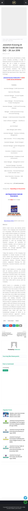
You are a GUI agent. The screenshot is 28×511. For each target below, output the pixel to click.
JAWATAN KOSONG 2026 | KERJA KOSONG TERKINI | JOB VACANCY (16, 507)
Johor (7, 39)
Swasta (17, 320)
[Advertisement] (14, 22)
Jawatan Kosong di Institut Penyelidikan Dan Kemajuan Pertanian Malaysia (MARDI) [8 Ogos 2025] (17, 423)
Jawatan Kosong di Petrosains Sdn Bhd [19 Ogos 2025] (15, 456)
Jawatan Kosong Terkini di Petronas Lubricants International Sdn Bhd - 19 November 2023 (16, 448)
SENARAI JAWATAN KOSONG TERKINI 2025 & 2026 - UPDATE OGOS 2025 (17, 414)
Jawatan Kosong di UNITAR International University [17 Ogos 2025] (16, 431)
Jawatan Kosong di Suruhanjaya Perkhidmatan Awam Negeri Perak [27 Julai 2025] (17, 439)
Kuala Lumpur (11, 320)
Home (4, 39)
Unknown (17, 349)
